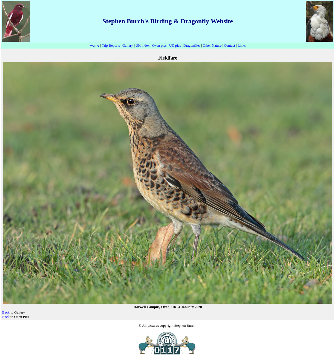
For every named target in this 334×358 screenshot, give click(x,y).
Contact (229, 45)
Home (95, 45)
